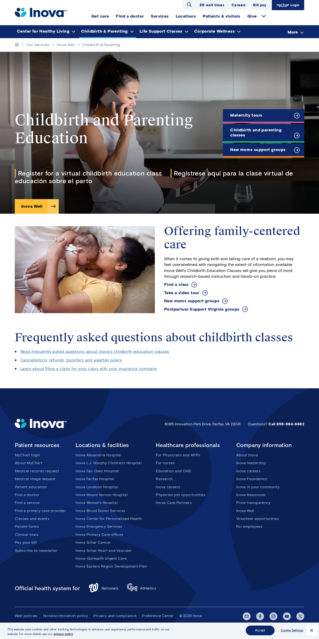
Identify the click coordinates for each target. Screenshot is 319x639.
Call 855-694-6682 (286, 424)
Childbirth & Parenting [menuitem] (104, 31)
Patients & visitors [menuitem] (221, 16)
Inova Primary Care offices (99, 534)
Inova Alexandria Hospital (98, 455)
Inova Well (66, 45)
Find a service (27, 502)
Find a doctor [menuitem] (130, 16)
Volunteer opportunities (257, 518)
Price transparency (253, 502)
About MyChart (28, 463)
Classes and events (32, 518)
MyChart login (27, 455)
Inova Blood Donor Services (100, 511)
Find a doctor (27, 495)
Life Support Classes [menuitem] (161, 31)
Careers (239, 5)
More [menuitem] (293, 31)
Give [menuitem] (252, 16)
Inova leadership (251, 463)
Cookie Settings (292, 632)
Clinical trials (26, 534)
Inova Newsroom (251, 495)
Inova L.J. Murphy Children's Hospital (108, 463)
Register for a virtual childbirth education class (90, 173)
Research (164, 479)
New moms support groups (257, 149)
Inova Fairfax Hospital (95, 479)
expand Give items (264, 16)
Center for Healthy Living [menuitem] (43, 31)
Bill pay (259, 5)
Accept (260, 632)
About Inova (247, 455)
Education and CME (173, 471)
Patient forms (27, 526)
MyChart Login (288, 5)
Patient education (31, 487)
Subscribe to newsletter (36, 550)
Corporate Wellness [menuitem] (214, 31)
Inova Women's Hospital (97, 502)
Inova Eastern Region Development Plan (111, 566)
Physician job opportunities (181, 495)
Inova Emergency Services (99, 526)
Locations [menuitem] (186, 16)
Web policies (26, 616)
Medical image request (35, 479)
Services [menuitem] (160, 16)
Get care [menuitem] (100, 16)
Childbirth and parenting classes (256, 132)
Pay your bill (26, 542)
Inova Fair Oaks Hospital (97, 471)
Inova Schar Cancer (93, 542)
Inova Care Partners (174, 502)
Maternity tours (246, 115)
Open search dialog (189, 4)
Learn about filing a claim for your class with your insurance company (88, 368)
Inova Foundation (251, 479)
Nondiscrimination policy (65, 616)
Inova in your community (258, 487)
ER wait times (212, 5)
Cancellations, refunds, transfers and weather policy (71, 360)
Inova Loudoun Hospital (97, 487)
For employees (249, 526)
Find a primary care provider (40, 511)
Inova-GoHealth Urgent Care (101, 558)
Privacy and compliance (114, 616)
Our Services (37, 45)
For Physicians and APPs (178, 455)
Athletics (141, 588)
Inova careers (168, 487)
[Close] (312, 632)
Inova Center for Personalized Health (109, 518)
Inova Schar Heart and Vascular (104, 550)
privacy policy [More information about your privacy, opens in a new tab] (63, 635)
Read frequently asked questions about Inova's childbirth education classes (94, 351)
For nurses (165, 463)
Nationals (103, 588)
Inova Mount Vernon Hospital (102, 495)
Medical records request (37, 471)
